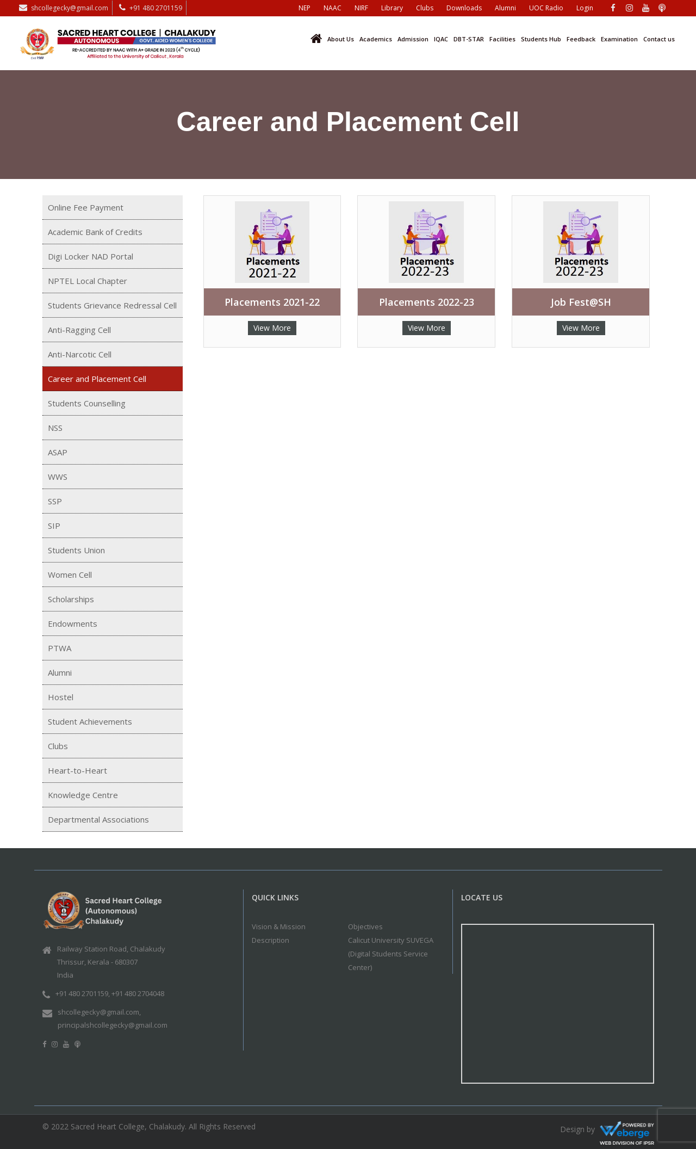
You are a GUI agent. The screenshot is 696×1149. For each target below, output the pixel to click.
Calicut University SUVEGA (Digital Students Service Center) (390, 953)
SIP (54, 525)
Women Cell (70, 574)
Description (270, 940)
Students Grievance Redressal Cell (112, 305)
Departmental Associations (98, 819)
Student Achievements (90, 721)
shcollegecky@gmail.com (69, 8)
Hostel (60, 696)
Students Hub (541, 39)
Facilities (502, 39)
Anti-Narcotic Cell (79, 354)
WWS (57, 476)
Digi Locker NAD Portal (90, 256)
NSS (55, 427)
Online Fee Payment (85, 207)
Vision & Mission (279, 926)
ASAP (57, 452)
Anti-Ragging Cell (79, 329)
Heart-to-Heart (77, 770)
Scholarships (71, 599)
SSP (55, 501)
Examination (619, 39)
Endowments (72, 623)
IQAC (441, 39)
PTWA (59, 648)
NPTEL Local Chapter (87, 280)
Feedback (581, 39)
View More (272, 328)
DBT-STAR (468, 39)
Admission (412, 39)
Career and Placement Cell (97, 378)
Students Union (76, 550)
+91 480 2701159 (155, 8)
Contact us (659, 39)
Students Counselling (87, 403)
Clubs (58, 745)
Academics (375, 39)
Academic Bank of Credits (95, 231)
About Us (340, 39)
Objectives (365, 926)
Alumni (60, 672)
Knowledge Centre (83, 794)
